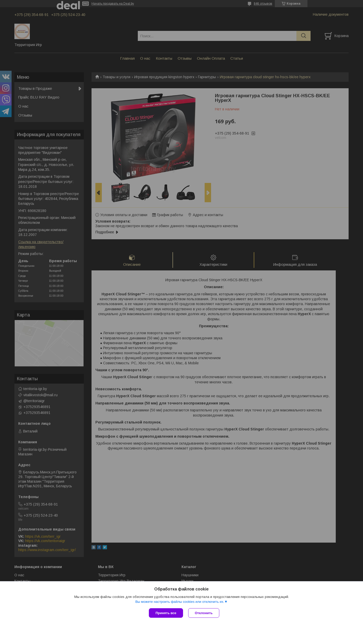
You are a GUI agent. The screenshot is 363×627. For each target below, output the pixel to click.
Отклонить (204, 613)
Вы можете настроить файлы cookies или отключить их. (179, 602)
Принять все (166, 613)
